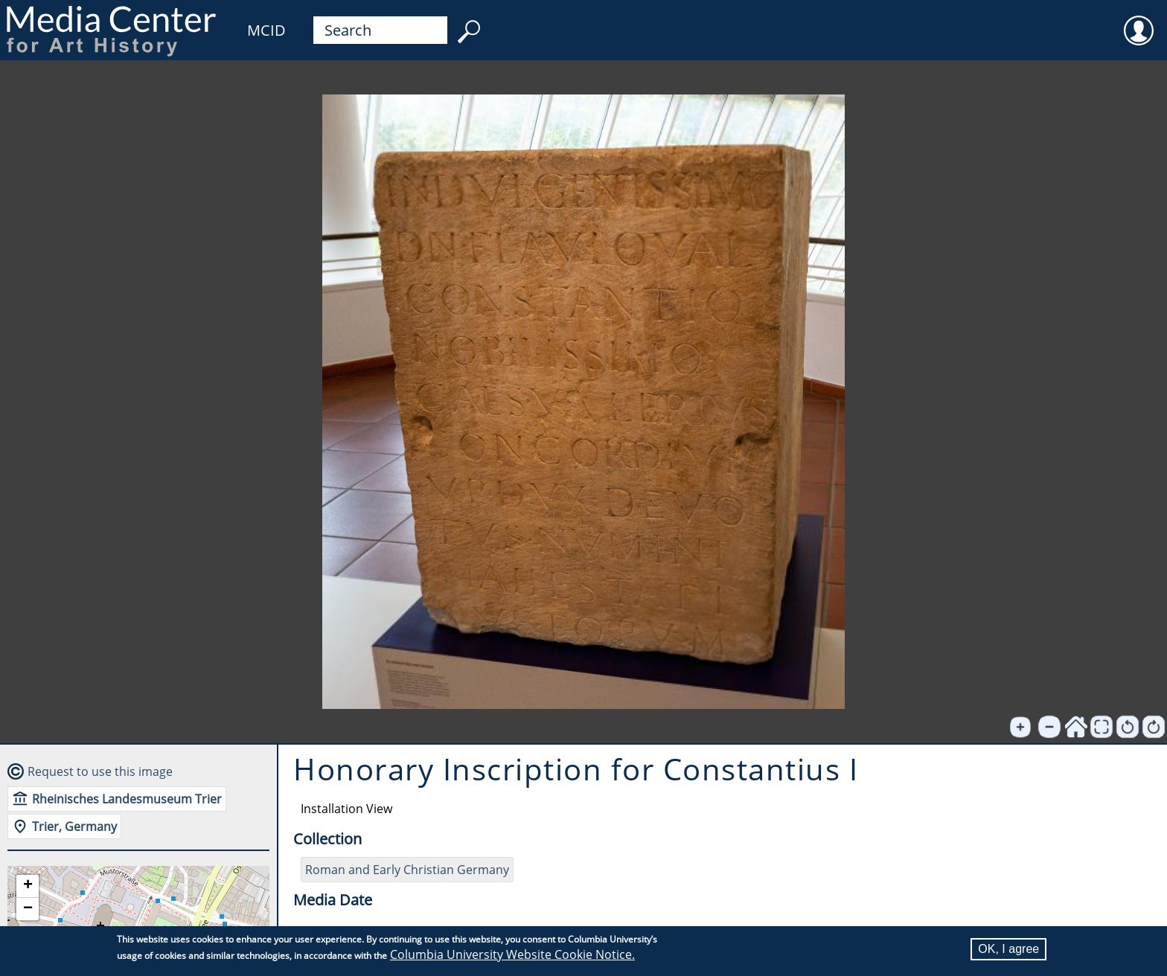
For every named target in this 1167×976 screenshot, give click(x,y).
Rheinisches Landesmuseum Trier (127, 799)
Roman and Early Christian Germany (407, 869)
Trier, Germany (74, 826)
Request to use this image (100, 771)
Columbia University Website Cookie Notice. (512, 954)
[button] (27, 886)
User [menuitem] (1138, 21)
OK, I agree (1008, 949)
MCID (266, 30)
